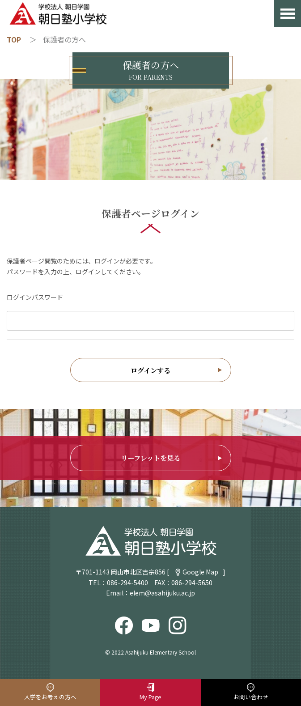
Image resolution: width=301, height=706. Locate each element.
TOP (14, 39)
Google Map (200, 571)
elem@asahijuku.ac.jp (162, 592)
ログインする (150, 370)
